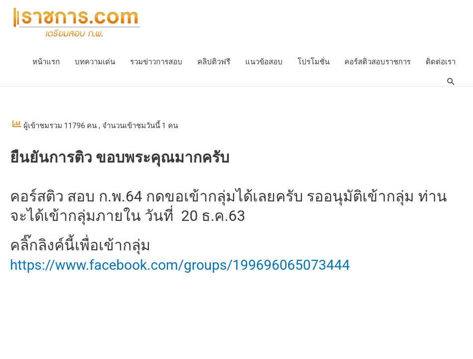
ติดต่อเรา (441, 62)
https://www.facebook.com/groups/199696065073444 (192, 265)
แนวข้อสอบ (264, 62)
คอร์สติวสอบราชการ (377, 62)
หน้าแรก (46, 62)
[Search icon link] (451, 82)
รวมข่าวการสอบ (156, 62)
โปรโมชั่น (313, 62)
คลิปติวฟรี (213, 62)
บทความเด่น (95, 62)
